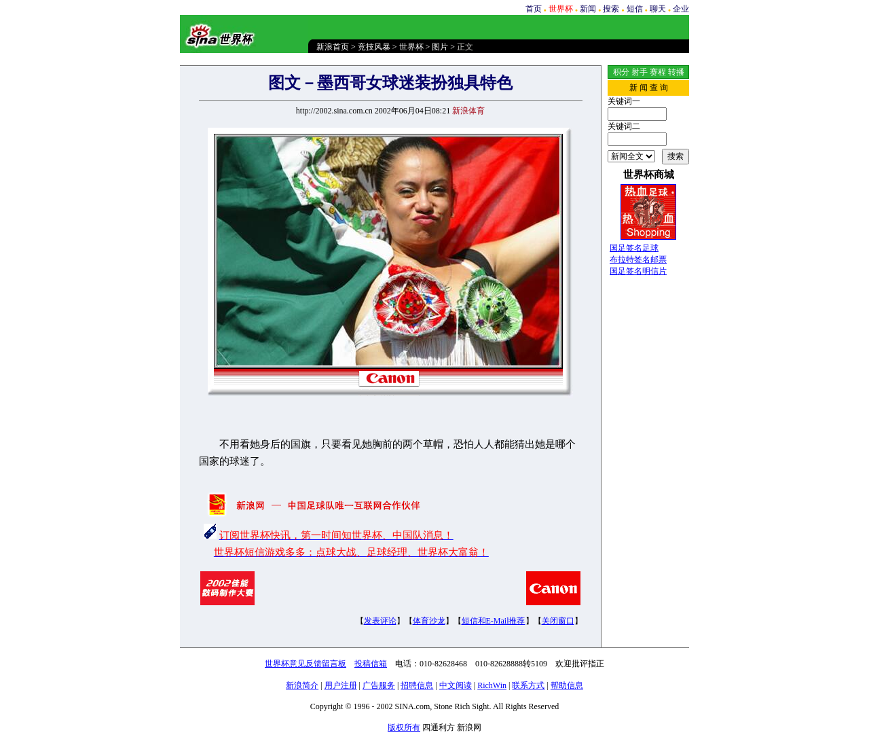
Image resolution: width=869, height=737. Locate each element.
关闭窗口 (558, 621)
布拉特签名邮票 (638, 259)
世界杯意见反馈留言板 (305, 663)
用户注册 (341, 685)
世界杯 (411, 47)
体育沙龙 (429, 621)
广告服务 (379, 685)
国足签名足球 (634, 248)
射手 (639, 72)
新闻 (588, 9)
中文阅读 (455, 685)
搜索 (611, 9)
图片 (440, 47)
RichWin (491, 685)
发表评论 (380, 621)
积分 (621, 72)
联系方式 (528, 685)
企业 (681, 9)
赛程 (658, 72)
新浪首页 (332, 47)
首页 (533, 9)
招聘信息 (417, 685)
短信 (635, 9)
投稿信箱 (370, 663)
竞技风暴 (374, 47)
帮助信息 (567, 685)
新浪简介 (302, 685)
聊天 (658, 9)
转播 (676, 72)
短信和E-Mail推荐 (493, 621)
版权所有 (404, 727)
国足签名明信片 (638, 271)
